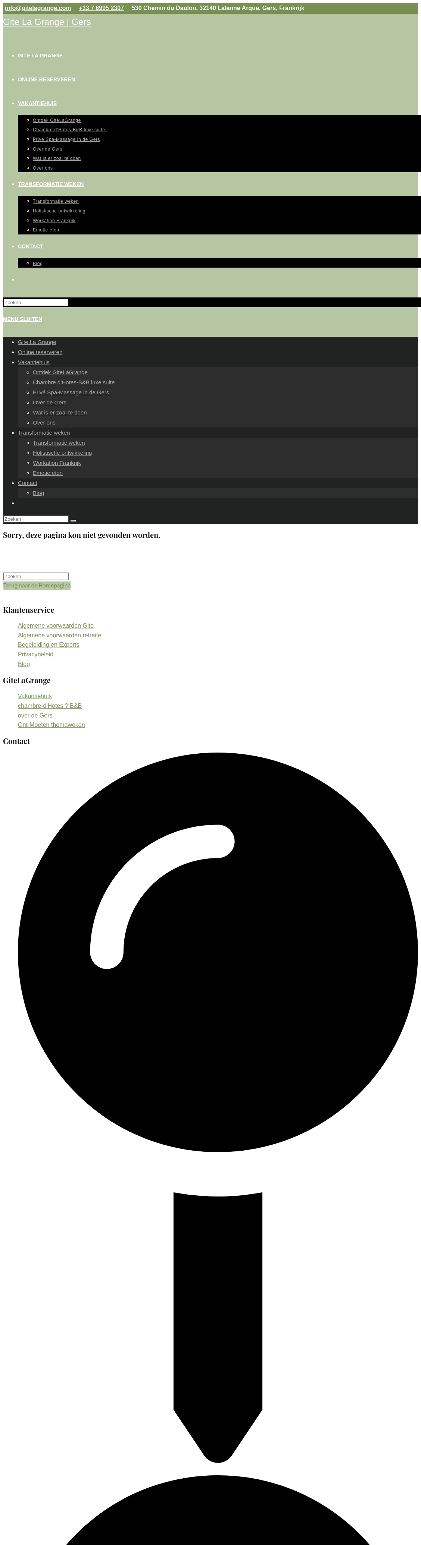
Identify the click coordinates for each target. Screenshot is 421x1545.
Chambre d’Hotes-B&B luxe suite (74, 382)
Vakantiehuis (34, 362)
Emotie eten (48, 473)
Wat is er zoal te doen (60, 412)
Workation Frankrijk (57, 463)
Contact (27, 483)
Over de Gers (49, 402)
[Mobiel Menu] (22, 319)
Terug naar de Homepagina (37, 585)
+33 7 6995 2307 (101, 8)
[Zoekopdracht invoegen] (36, 302)
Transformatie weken (44, 432)
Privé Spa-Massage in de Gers (71, 392)
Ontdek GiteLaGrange (60, 372)
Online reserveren (40, 352)
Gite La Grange (37, 342)
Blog (38, 493)
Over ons (44, 422)
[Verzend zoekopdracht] (73, 520)
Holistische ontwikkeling (62, 453)
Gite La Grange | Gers (47, 22)
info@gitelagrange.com (38, 8)
